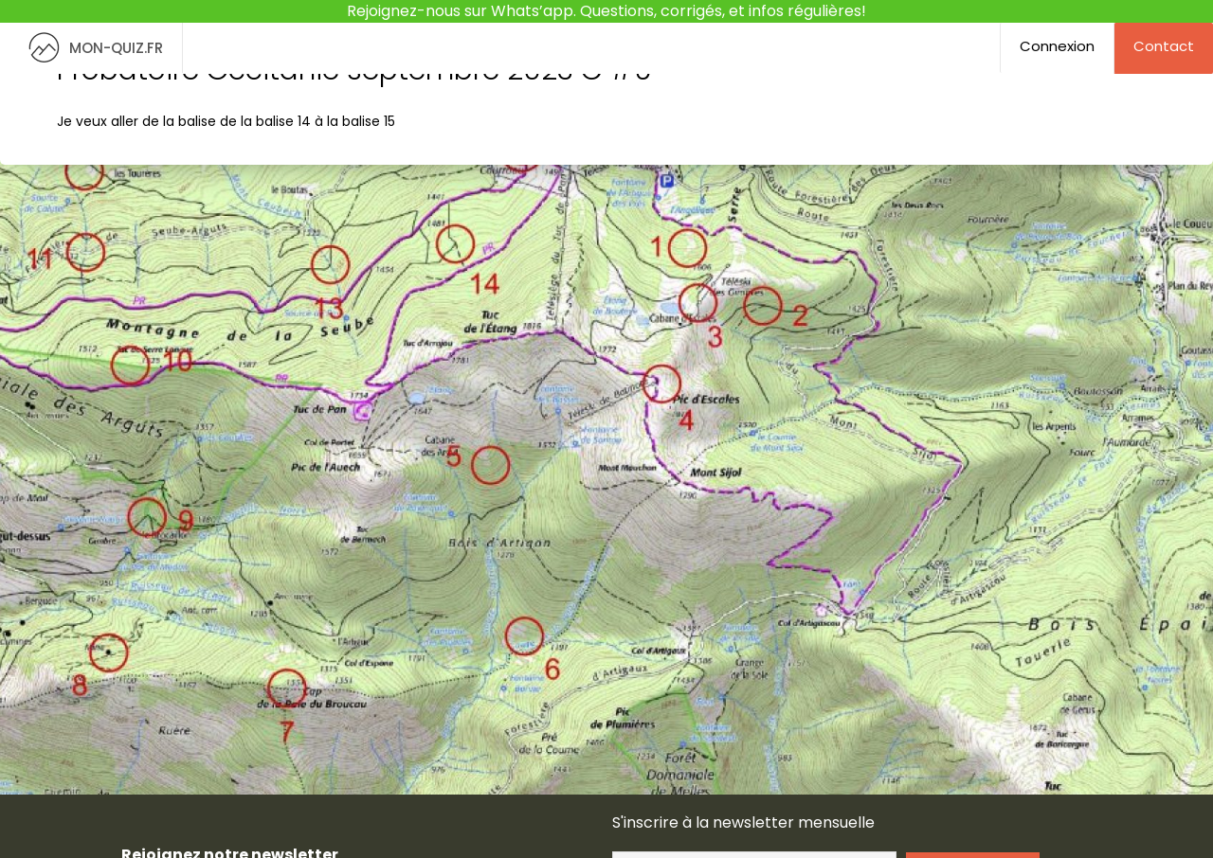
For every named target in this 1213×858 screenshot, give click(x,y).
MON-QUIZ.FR (91, 48)
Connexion (1057, 46)
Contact (1163, 46)
